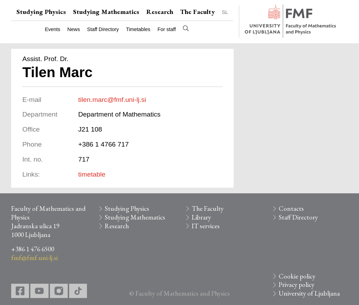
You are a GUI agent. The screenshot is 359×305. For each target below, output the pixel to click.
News (73, 29)
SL (225, 12)
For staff (166, 29)
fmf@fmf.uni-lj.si (34, 257)
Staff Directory (103, 29)
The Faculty (197, 11)
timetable (91, 174)
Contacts (291, 208)
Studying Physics (41, 11)
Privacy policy (296, 284)
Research (159, 11)
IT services (206, 226)
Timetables (138, 29)
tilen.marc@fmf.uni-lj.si (112, 99)
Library (201, 217)
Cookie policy (297, 276)
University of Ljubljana (309, 293)
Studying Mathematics (106, 11)
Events (52, 29)
